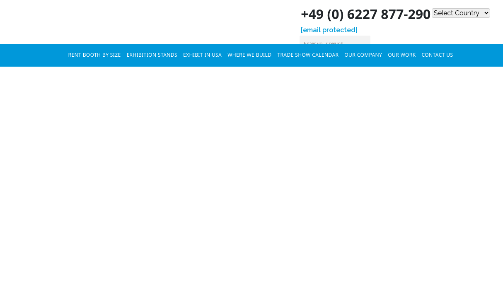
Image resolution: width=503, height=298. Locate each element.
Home (56, 54)
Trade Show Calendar (308, 54)
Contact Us (437, 54)
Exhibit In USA (202, 54)
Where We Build (249, 54)
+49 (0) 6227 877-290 (358, 14)
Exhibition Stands (152, 54)
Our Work (402, 54)
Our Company (363, 54)
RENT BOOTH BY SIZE (94, 54)
